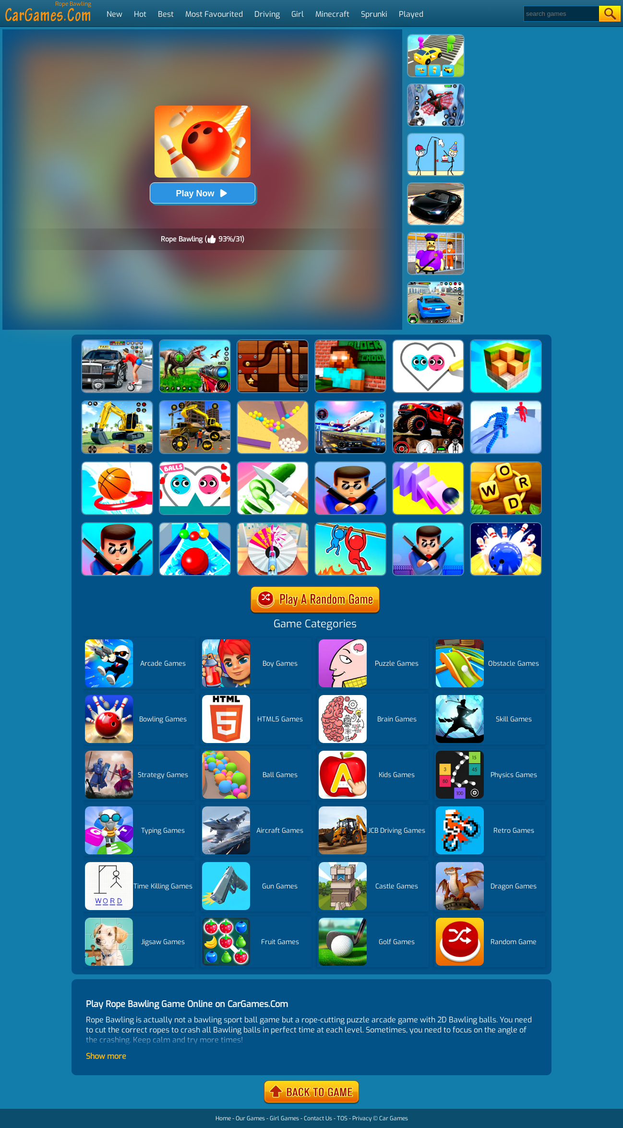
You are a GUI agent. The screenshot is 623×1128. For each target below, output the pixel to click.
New (114, 14)
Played (411, 14)
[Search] (561, 14)
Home (223, 1118)
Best (166, 14)
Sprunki (374, 14)
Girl (297, 14)
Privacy (361, 1118)
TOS (342, 1118)
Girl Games (284, 1118)
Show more (106, 1056)
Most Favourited (214, 14)
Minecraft (332, 14)
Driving (267, 14)
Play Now (202, 193)
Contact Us (318, 1118)
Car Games (393, 1118)
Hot (140, 14)
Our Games (250, 1118)
